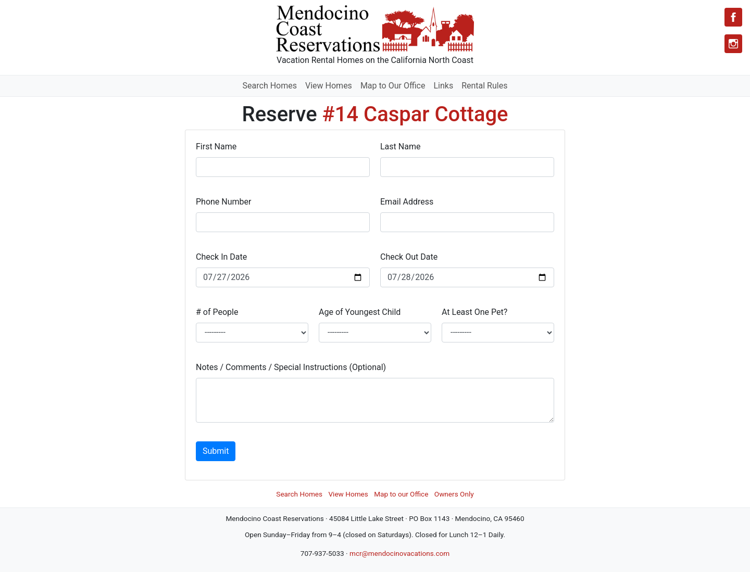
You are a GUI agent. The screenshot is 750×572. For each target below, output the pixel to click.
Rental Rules (484, 86)
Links (443, 86)
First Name (216, 146)
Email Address (406, 202)
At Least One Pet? (474, 312)
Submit (216, 451)
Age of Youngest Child (360, 312)
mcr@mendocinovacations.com (399, 553)
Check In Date (221, 257)
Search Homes (270, 86)
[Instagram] (733, 43)
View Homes (328, 86)
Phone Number (223, 202)
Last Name (400, 146)
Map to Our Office (393, 86)
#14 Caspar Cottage (415, 114)
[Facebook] (733, 17)
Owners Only (454, 494)
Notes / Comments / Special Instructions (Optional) (291, 367)
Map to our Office (401, 494)
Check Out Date (409, 257)
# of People (217, 312)
